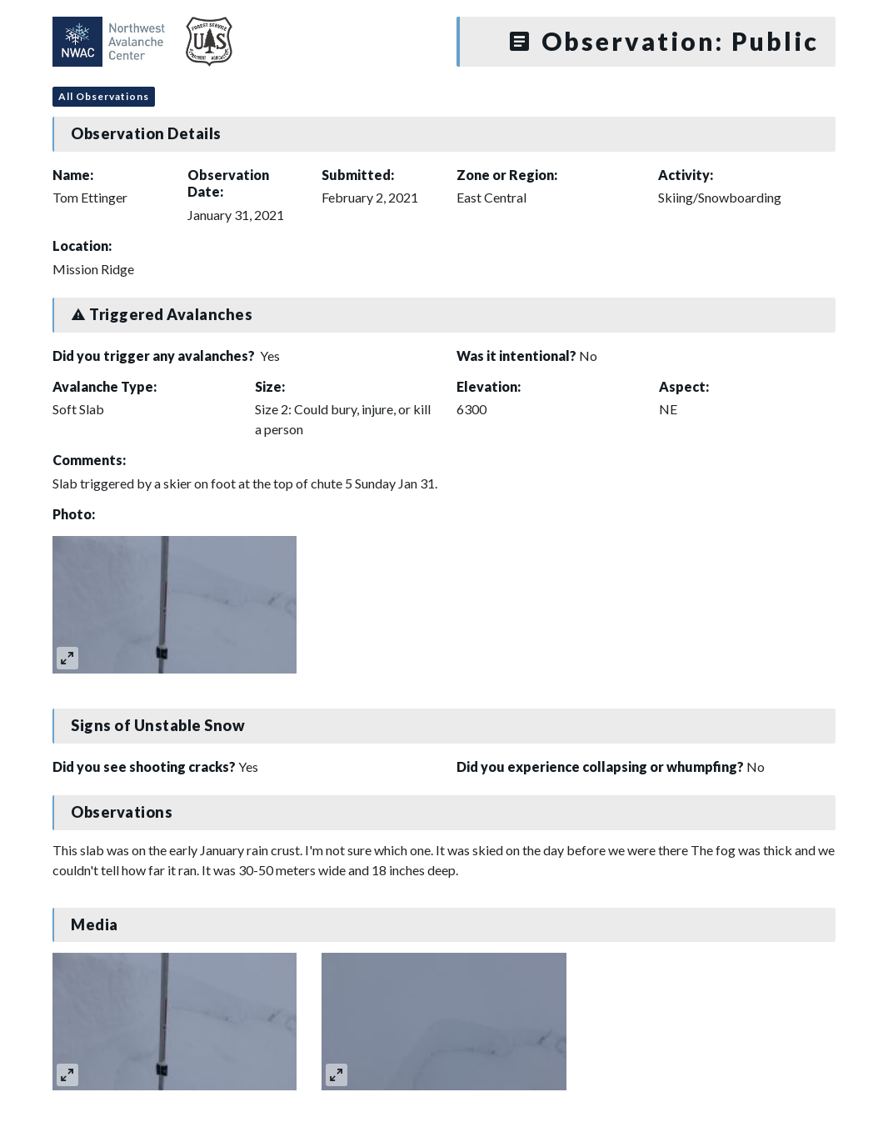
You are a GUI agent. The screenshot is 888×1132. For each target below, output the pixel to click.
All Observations (103, 96)
